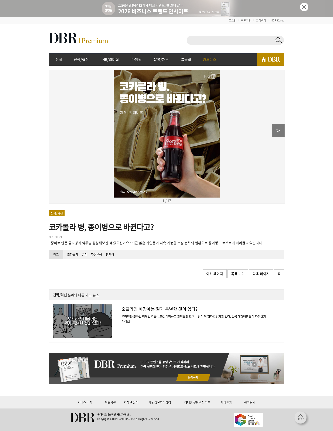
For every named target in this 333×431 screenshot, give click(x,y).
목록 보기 (238, 273)
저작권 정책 (131, 402)
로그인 (232, 20)
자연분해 (96, 254)
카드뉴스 (209, 59)
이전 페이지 (214, 273)
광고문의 (249, 402)
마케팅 (136, 59)
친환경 (110, 254)
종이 (84, 254)
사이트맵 (226, 402)
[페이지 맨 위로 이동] (302, 419)
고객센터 (261, 20)
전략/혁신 (81, 59)
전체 (58, 59)
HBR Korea (277, 20)
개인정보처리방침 (160, 402)
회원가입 (246, 20)
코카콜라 (72, 254)
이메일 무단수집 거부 (197, 402)
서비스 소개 (85, 402)
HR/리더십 (110, 59)
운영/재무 (161, 59)
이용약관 (110, 402)
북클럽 (186, 59)
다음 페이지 (261, 273)
